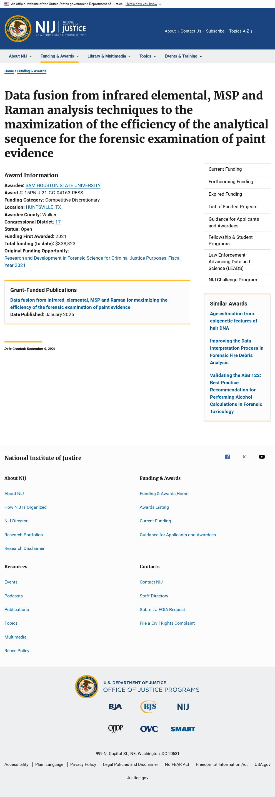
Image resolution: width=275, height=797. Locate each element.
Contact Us (191, 31)
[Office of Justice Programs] (18, 28)
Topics (11, 623)
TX (58, 207)
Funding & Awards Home (164, 493)
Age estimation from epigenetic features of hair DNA (233, 321)
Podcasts (13, 596)
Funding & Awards (31, 71)
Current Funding (155, 520)
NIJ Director (16, 520)
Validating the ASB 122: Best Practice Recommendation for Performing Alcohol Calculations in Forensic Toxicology (236, 393)
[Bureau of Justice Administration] (115, 711)
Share (261, 35)
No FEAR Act (177, 764)
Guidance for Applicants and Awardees (178, 534)
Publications (16, 609)
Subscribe (215, 31)
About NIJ (14, 493)
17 (58, 222)
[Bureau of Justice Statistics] (149, 714)
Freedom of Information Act (222, 764)
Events (11, 582)
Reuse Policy (16, 650)
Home (9, 71)
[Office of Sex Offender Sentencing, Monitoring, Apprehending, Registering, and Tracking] (183, 732)
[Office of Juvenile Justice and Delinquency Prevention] (115, 733)
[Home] (61, 28)
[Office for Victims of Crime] (149, 733)
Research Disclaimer (24, 548)
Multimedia (15, 637)
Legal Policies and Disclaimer (130, 764)
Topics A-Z (239, 31)
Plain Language (49, 764)
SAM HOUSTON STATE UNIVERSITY (63, 185)
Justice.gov (137, 777)
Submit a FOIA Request (162, 609)
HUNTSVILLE (39, 207)
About (170, 31)
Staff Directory (154, 596)
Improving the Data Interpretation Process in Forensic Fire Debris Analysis (237, 351)
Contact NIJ (151, 582)
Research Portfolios (23, 534)
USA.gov (263, 764)
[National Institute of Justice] (183, 711)
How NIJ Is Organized (25, 507)
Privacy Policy (83, 764)
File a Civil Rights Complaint (167, 623)
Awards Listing (154, 507)
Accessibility (16, 764)
